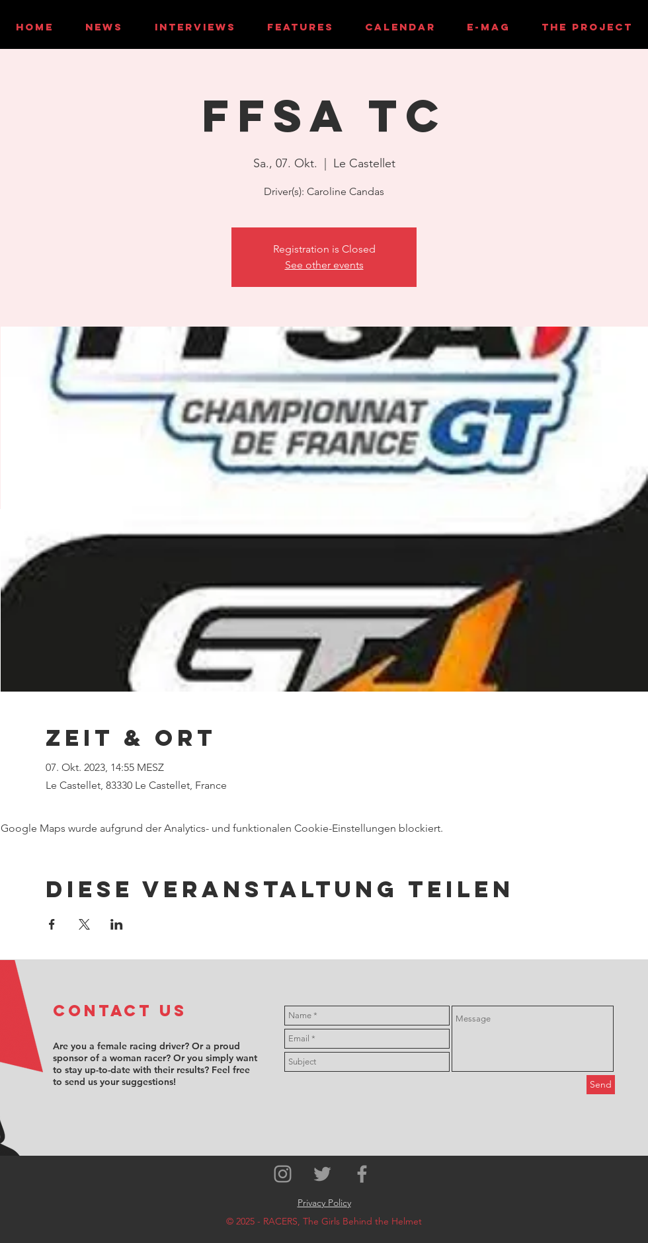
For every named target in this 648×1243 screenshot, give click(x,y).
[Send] (601, 1084)
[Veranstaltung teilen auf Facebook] (52, 924)
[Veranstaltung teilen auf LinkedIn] (116, 924)
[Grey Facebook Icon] (362, 1173)
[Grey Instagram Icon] (282, 1173)
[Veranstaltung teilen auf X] (84, 924)
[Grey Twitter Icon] (322, 1173)
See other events (324, 265)
